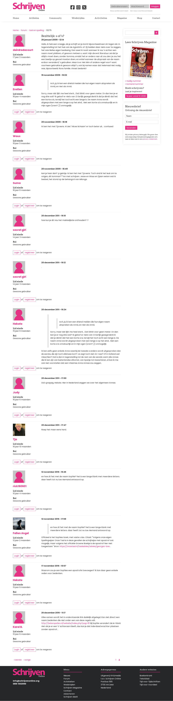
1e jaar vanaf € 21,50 (136, 96)
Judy (16, 392)
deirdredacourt (23, 50)
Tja (15, 439)
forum (24, 30)
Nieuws (67, 675)
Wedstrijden (78, 18)
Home (16, 18)
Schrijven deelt (71, 696)
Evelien (17, 89)
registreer (29, 112)
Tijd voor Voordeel (148, 684)
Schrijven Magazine (73, 687)
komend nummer (134, 84)
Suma (17, 183)
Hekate (17, 324)
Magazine (122, 18)
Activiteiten (101, 18)
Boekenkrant (146, 675)
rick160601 (20, 486)
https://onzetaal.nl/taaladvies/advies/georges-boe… (85, 546)
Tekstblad (144, 678)
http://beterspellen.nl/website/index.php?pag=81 (65, 623)
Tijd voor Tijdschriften (150, 681)
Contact (156, 18)
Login (16, 112)
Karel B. (17, 627)
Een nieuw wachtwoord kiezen (141, 11)
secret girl (19, 230)
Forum (67, 678)
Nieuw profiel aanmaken (119, 11)
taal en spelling (36, 30)
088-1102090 (19, 683)
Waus (16, 136)
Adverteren (69, 693)
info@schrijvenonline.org (26, 680)
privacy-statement (150, 139)
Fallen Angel (21, 533)
